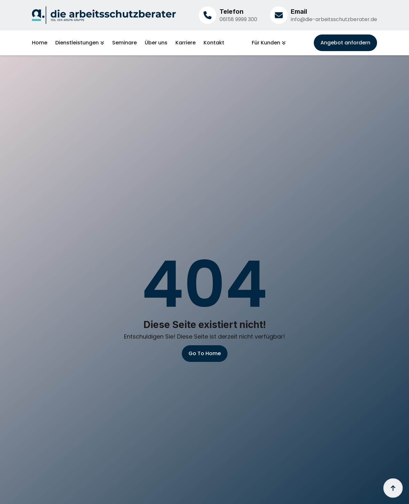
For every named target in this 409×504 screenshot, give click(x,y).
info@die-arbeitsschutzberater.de (334, 19)
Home (39, 42)
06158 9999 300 (238, 19)
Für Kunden (266, 42)
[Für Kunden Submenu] (283, 42)
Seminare (124, 42)
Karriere (185, 42)
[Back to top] (393, 488)
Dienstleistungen (77, 42)
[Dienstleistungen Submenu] (101, 42)
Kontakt (214, 42)
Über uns (156, 42)
